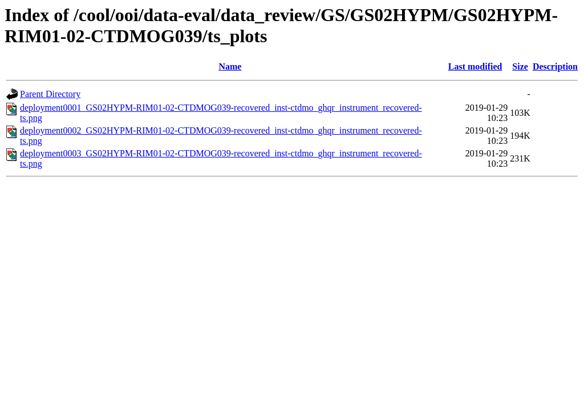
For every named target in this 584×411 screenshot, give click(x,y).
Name (229, 66)
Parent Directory (50, 94)
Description (555, 66)
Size (520, 66)
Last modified (475, 66)
